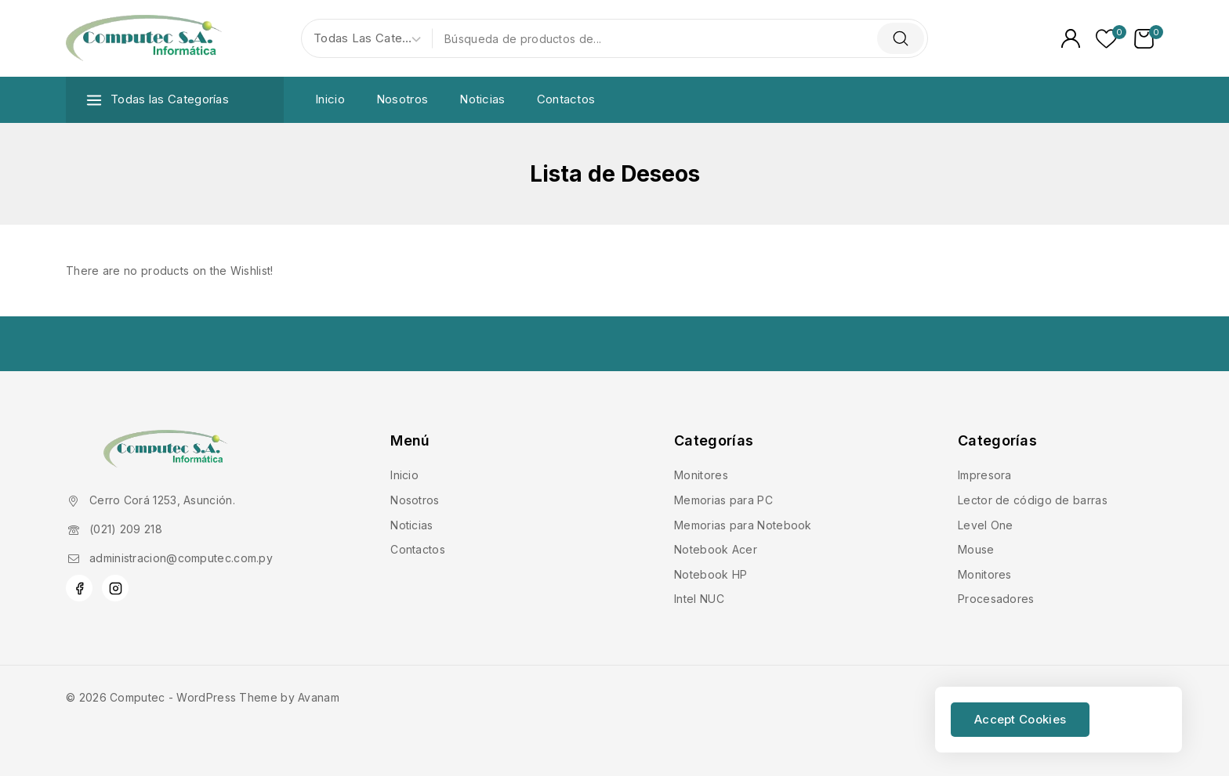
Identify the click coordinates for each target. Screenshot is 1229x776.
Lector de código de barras (1033, 500)
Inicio (330, 99)
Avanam (318, 697)
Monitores (701, 475)
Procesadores (996, 598)
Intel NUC (699, 598)
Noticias (482, 99)
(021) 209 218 (125, 529)
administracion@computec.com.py (181, 558)
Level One (985, 525)
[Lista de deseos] (1107, 38)
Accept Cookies (1020, 719)
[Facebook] (79, 588)
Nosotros (402, 99)
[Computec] (144, 39)
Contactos (566, 99)
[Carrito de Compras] (1148, 39)
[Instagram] (115, 588)
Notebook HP (710, 574)
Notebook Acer (715, 549)
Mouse (976, 549)
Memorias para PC (723, 500)
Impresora (985, 475)
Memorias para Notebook (743, 525)
